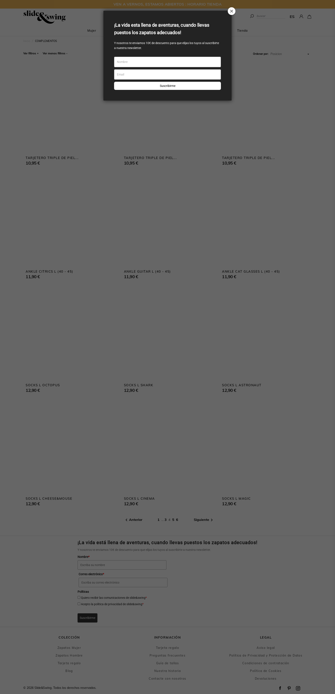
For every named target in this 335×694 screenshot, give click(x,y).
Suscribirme (167, 86)
